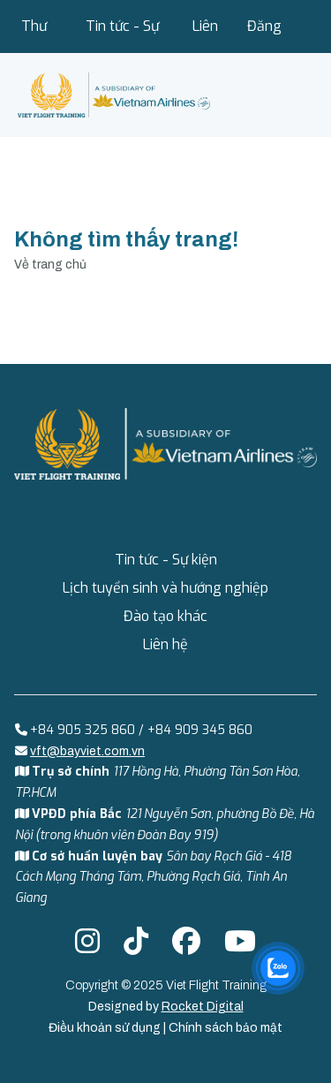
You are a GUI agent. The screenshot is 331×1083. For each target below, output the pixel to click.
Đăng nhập (264, 35)
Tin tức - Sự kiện (122, 35)
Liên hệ (205, 35)
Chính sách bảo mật (225, 1027)
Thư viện (34, 35)
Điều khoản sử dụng (106, 1027)
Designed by (166, 1006)
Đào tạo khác (165, 616)
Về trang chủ (50, 264)
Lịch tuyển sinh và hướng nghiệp (165, 588)
